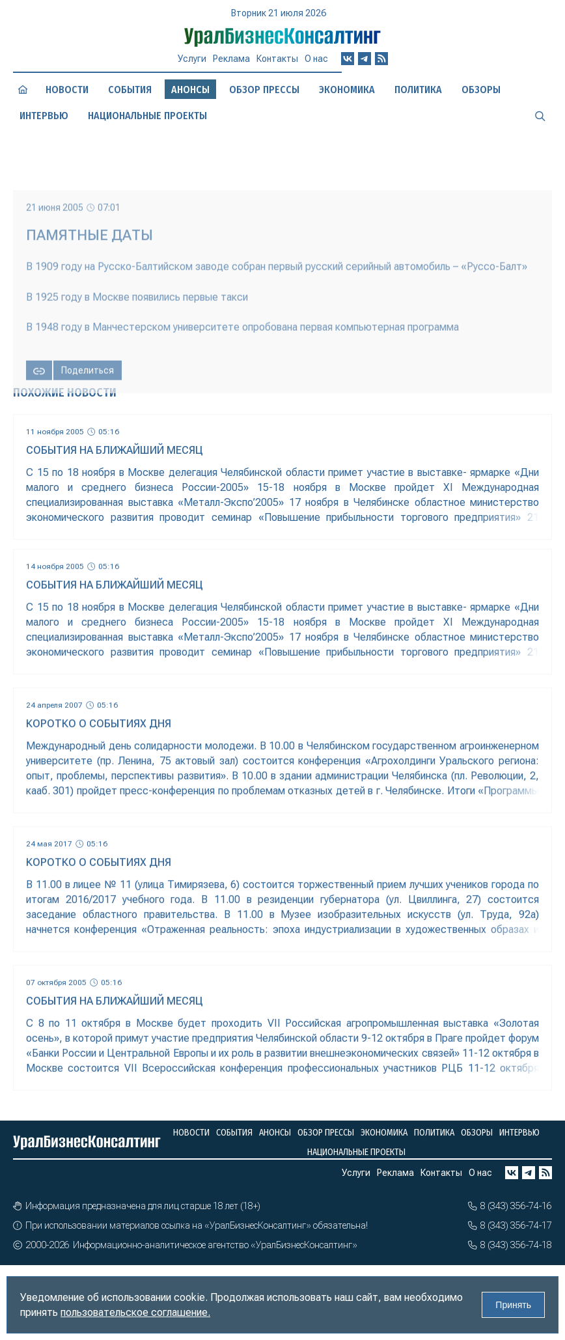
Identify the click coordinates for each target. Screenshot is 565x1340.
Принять (513, 1305)
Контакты (277, 58)
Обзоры (481, 89)
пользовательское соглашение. (135, 1312)
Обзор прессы (264, 89)
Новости (67, 89)
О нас (316, 58)
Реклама (231, 58)
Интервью (44, 115)
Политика (418, 89)
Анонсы (275, 1132)
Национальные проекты (147, 115)
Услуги (192, 58)
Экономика (347, 89)
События (130, 89)
